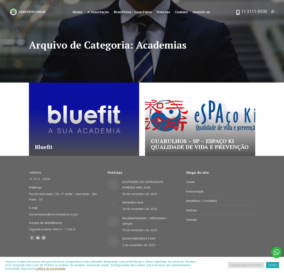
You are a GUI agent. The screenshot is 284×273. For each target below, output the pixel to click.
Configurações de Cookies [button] (246, 265)
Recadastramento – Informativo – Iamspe (145, 220)
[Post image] (113, 185)
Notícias (191, 210)
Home (190, 182)
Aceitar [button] (272, 265)
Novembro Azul (132, 202)
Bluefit (44, 147)
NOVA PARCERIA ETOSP (138, 238)
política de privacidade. (51, 268)
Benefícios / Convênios (201, 201)
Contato (191, 220)
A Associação (195, 191)
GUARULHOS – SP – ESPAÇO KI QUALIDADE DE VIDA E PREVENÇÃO (200, 144)
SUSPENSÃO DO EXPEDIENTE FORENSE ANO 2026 (142, 184)
